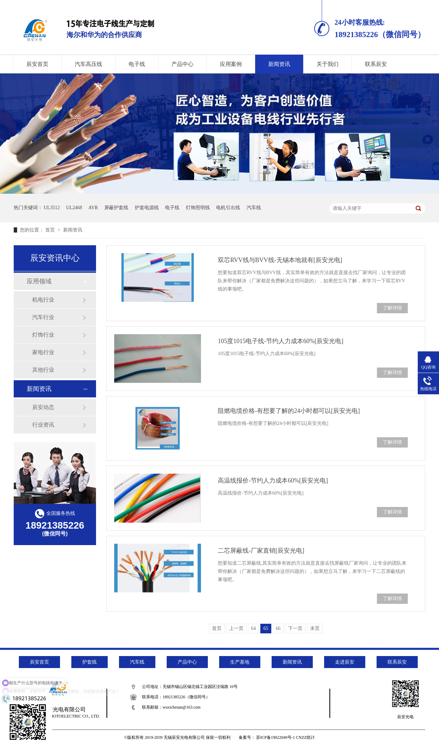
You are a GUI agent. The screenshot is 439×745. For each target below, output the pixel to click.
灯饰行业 (43, 335)
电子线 (137, 64)
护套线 (89, 662)
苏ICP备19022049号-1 (275, 737)
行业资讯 (43, 425)
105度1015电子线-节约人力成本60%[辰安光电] (280, 341)
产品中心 (182, 64)
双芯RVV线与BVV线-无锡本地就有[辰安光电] (280, 260)
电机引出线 (228, 207)
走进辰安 (344, 662)
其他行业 (43, 370)
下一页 (295, 628)
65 (265, 628)
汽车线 (254, 207)
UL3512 (52, 207)
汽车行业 (43, 317)
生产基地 (239, 662)
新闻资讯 (279, 64)
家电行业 (43, 352)
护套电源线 (147, 207)
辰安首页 (37, 64)
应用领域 (39, 281)
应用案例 (231, 64)
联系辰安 (376, 64)
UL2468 (74, 207)
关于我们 (328, 64)
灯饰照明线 (198, 207)
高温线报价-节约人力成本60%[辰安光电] (273, 480)
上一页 (236, 628)
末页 (315, 628)
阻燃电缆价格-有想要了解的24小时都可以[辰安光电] (289, 410)
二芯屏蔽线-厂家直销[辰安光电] (261, 550)
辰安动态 (43, 407)
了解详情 (392, 308)
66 (278, 628)
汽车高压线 (88, 64)
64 (253, 628)
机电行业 (43, 300)
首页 (50, 230)
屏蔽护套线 (116, 207)
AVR (93, 207)
